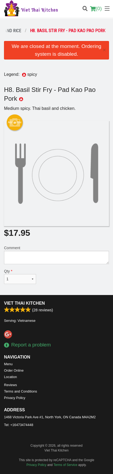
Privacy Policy (14, 398)
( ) (96, 9)
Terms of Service (65, 465)
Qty (20, 276)
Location (10, 377)
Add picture (15, 122)
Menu (8, 364)
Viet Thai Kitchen (24, 303)
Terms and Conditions (20, 391)
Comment (56, 255)
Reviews (10, 385)
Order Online (14, 370)
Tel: (18, 425)
